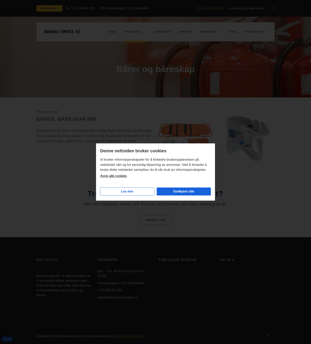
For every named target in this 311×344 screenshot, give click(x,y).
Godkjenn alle (183, 191)
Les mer (127, 191)
